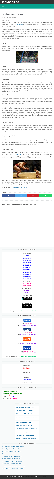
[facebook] (8, 195)
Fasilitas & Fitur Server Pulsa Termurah (26, 438)
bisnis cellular (19, 24)
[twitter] (21, 195)
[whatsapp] (45, 195)
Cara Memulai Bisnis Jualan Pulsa (24, 410)
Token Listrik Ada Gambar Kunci (24, 425)
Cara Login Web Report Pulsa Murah (12, 458)
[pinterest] (33, 195)
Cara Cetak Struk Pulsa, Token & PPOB (12, 456)
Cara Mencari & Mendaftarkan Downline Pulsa (14, 466)
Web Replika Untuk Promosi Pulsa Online (13, 461)
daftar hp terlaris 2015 (16, 154)
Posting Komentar (13, 17)
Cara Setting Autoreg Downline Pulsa (25, 432)
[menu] (3, 6)
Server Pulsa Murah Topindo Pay (22, 476)
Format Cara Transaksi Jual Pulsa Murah (13, 446)
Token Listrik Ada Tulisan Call (23, 422)
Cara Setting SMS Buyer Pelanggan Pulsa (13, 468)
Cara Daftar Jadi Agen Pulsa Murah (25, 407)
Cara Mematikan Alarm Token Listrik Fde (26, 428)
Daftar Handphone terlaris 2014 (19, 187)
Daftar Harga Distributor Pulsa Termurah (26, 413)
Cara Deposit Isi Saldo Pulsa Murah (25, 435)
